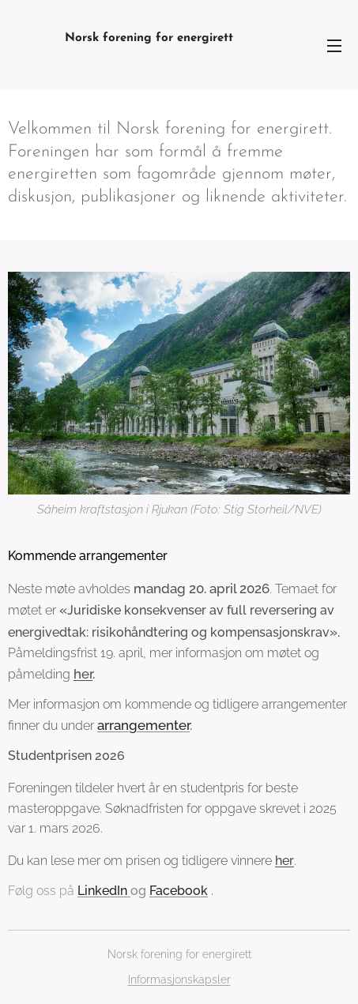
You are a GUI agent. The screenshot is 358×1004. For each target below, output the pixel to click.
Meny (334, 46)
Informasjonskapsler (179, 979)
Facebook (178, 890)
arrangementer (143, 726)
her (82, 674)
